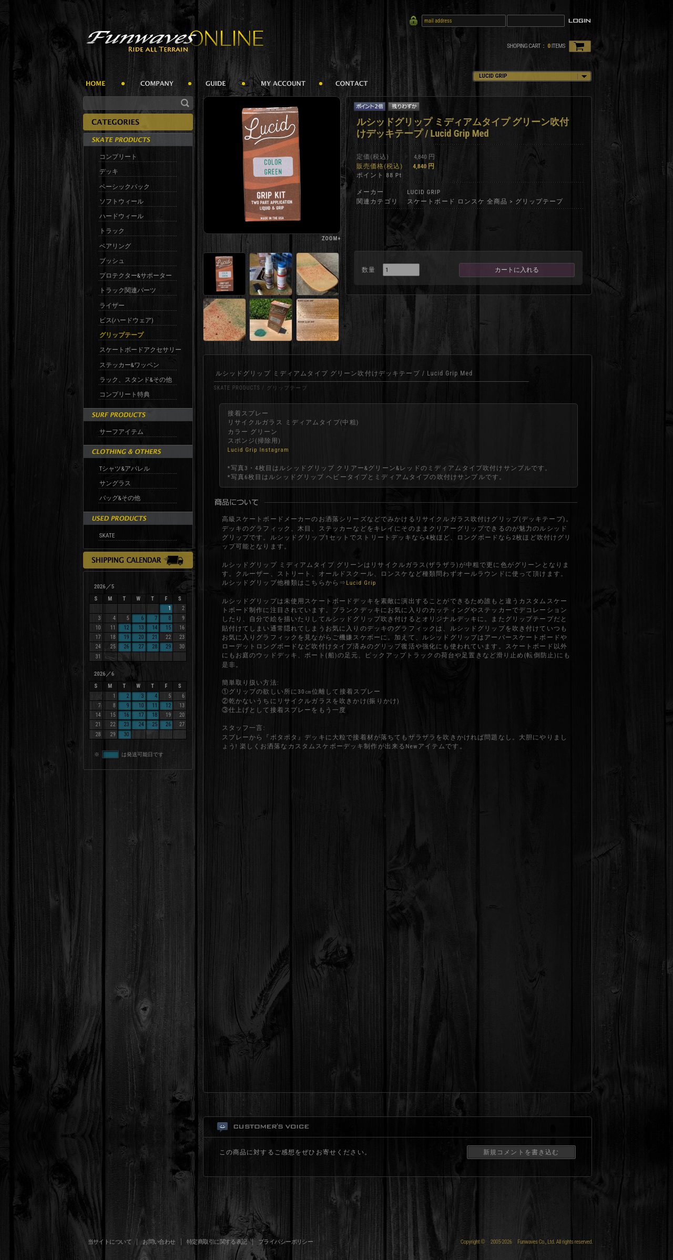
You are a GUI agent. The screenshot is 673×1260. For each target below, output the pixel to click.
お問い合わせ (159, 1241)
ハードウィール (121, 216)
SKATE (107, 535)
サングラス (115, 483)
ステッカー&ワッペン (129, 365)
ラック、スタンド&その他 (135, 379)
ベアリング (115, 246)
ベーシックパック (124, 186)
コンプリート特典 (124, 394)
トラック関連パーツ (127, 290)
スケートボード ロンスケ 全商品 (457, 201)
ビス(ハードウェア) (126, 320)
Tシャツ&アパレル (124, 468)
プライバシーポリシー (285, 1241)
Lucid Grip (361, 582)
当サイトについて (110, 1241)
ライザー (112, 305)
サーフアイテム (121, 431)
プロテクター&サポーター (135, 275)
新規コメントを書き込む (521, 1152)
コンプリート (118, 156)
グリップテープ (121, 335)
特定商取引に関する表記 (217, 1241)
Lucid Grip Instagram (258, 449)
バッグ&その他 (119, 498)
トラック (112, 231)
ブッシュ (112, 261)
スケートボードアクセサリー (140, 349)
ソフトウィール (121, 201)
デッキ (108, 171)
